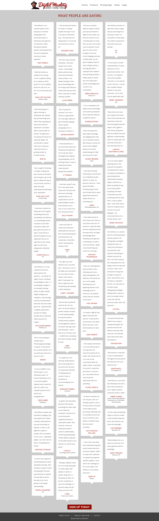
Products (94, 5)
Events (85, 5)
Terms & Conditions (82, 515)
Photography (106, 5)
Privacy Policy (64, 515)
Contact (97, 515)
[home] (49, 5)
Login (124, 5)
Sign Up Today (79, 507)
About (117, 5)
